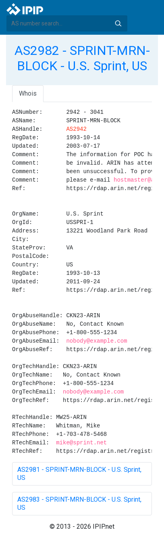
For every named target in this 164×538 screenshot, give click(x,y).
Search (118, 23)
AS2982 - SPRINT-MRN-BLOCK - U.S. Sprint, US (82, 58)
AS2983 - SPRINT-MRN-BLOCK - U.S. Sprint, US (79, 503)
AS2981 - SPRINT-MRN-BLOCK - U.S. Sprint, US (79, 473)
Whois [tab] (28, 93)
